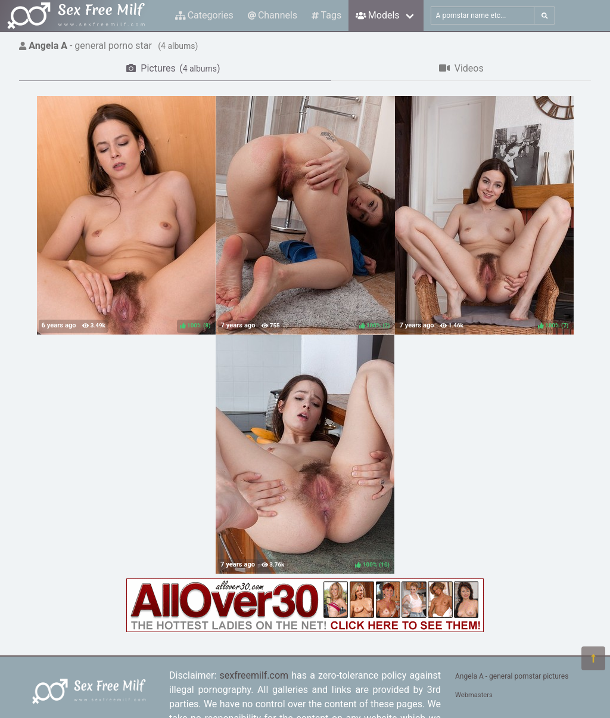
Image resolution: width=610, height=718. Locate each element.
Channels (272, 15)
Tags (326, 15)
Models (377, 15)
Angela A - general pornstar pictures (511, 676)
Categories (204, 15)
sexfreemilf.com (253, 675)
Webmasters (474, 695)
